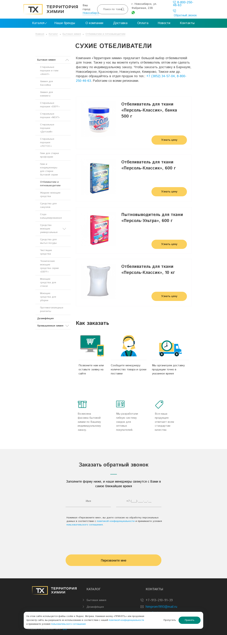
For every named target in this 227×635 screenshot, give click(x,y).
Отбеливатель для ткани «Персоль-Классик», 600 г (148, 165)
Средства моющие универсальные (53, 228)
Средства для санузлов (48, 205)
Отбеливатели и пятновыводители (105, 34)
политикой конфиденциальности (116, 521)
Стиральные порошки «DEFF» (50, 104)
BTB (65, 629)
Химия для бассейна (46, 83)
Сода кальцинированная (51, 216)
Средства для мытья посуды (48, 241)
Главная (39, 34)
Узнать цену (169, 140)
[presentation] (113, 539)
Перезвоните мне (113, 560)
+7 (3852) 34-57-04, (161, 76)
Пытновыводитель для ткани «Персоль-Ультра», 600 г (152, 218)
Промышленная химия (53, 326)
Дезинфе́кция (45, 318)
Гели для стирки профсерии (49, 155)
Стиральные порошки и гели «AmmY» (49, 70)
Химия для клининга (46, 94)
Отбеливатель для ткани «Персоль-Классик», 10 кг (148, 270)
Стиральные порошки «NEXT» (50, 115)
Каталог (53, 34)
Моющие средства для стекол (48, 282)
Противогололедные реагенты (51, 309)
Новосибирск (91, 13)
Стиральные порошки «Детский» (47, 128)
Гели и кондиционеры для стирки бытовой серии (49, 169)
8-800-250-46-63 (183, 4)
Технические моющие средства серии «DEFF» (49, 266)
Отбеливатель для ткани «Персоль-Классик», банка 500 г (149, 110)
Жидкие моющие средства (50, 194)
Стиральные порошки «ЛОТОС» (47, 142)
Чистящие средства (46, 252)
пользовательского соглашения (85, 524)
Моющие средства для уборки (48, 297)
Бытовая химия (72, 34)
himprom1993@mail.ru (161, 607)
